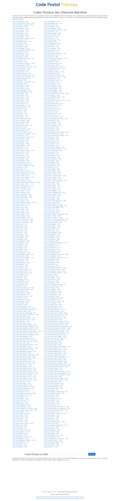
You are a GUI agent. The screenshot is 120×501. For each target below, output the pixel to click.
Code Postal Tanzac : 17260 (20, 415)
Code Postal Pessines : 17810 (52, 279)
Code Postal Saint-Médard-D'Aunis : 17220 (55, 353)
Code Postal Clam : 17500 (19, 110)
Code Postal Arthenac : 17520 (20, 36)
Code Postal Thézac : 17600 (51, 420)
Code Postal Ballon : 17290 (19, 46)
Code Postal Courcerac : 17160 (52, 122)
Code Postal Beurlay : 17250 (51, 55)
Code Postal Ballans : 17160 (51, 45)
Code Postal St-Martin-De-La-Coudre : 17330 (24, 408)
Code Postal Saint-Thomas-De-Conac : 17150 (24, 380)
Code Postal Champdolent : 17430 (53, 92)
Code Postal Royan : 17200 (19, 304)
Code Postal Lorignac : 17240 (52, 226)
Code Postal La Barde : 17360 (52, 170)
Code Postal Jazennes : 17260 (52, 165)
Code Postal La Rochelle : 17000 (21, 187)
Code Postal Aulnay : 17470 (19, 40)
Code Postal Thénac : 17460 (20, 420)
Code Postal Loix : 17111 (19, 224)
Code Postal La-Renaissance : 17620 (22, 197)
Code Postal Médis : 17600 (51, 241)
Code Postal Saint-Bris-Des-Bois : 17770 (55, 309)
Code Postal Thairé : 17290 (51, 418)
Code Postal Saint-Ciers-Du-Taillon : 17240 (55, 313)
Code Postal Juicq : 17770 (51, 167)
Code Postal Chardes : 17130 (20, 95)
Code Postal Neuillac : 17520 (20, 266)
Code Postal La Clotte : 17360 (20, 175)
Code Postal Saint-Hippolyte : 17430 (22, 336)
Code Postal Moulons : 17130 (20, 261)
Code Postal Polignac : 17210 (20, 284)
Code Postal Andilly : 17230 (19, 26)
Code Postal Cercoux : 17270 (51, 83)
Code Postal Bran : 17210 (51, 70)
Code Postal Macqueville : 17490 (52, 232)
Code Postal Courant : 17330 (51, 120)
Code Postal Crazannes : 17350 (20, 130)
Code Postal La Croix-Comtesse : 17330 (23, 177)
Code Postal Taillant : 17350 (51, 412)
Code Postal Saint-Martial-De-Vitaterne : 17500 (25, 348)
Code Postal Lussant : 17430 (51, 231)
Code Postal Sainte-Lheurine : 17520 (53, 385)
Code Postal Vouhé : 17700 (19, 447)
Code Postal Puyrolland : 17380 (52, 294)
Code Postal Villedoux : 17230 (52, 437)
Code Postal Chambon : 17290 (20, 88)
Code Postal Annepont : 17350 (52, 28)
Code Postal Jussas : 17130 (19, 169)
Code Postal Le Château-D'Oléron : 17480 (23, 202)
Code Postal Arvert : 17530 (51, 36)
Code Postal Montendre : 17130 (52, 251)
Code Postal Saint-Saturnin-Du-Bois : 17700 (24, 368)
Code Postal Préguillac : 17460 (52, 289)
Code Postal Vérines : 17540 (20, 433)
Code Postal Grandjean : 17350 (20, 160)
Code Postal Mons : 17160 (19, 251)
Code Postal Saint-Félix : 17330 (20, 321)
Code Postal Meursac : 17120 (52, 244)
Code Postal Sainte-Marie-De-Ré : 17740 (23, 386)
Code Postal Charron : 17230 (51, 95)
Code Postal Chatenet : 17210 (20, 98)
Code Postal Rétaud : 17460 (51, 296)
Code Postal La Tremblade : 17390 (21, 189)
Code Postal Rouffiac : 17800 (20, 303)
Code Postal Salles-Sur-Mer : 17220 (22, 395)
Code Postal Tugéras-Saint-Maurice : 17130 (55, 425)
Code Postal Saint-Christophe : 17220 (54, 311)
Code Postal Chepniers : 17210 (20, 102)
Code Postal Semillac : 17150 (20, 398)
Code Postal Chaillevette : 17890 (52, 87)
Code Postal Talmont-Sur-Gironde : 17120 (55, 413)
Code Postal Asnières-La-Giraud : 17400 (23, 38)
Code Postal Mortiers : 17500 (20, 259)
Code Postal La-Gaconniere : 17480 (22, 195)
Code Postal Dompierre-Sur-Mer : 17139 (23, 137)
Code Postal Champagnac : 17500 (21, 90)
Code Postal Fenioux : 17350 (51, 145)
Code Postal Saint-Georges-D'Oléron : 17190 (56, 324)
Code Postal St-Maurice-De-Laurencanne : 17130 (57, 408)
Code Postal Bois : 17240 (19, 60)
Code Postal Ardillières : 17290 (20, 35)
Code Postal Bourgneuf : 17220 (20, 68)
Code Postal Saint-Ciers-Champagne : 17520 (24, 313)
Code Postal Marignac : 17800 (20, 236)
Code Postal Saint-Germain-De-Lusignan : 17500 (57, 329)
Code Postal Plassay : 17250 (51, 283)
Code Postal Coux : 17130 (19, 127)
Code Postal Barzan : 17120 (51, 46)
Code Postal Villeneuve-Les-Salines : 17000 (24, 440)
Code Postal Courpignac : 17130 (52, 125)
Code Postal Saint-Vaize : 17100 (21, 381)
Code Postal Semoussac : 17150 (52, 398)
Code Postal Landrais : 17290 (52, 199)
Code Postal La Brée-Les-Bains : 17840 (23, 172)
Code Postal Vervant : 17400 (51, 433)
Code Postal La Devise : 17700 (52, 177)
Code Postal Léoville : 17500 (51, 212)
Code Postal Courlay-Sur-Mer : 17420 (22, 125)
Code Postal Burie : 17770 (19, 80)
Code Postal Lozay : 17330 (19, 229)
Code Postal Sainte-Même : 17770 (53, 386)
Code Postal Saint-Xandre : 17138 (21, 383)
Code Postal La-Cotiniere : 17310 (53, 194)
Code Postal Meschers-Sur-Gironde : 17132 (55, 242)
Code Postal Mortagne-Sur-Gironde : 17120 (55, 257)
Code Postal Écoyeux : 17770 (20, 140)
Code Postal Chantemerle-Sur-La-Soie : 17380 (56, 93)
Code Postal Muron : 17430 (51, 261)
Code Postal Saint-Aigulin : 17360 (53, 306)
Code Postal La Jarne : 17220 (20, 184)
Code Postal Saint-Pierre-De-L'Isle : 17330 (23, 363)
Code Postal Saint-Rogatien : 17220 (22, 366)
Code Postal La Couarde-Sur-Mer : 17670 (55, 175)
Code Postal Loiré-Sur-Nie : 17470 (53, 222)
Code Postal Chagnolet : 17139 (52, 85)
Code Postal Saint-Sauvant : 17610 (53, 368)
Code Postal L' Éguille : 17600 (52, 169)
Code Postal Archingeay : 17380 (52, 33)
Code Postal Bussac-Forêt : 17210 (53, 80)
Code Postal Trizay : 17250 (19, 425)
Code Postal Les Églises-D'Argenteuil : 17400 (56, 214)
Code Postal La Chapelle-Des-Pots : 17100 (23, 174)
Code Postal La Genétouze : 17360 (21, 180)
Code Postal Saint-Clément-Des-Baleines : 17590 (25, 314)
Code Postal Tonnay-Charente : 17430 (22, 423)
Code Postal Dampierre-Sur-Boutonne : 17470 (56, 132)
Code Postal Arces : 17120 (51, 31)
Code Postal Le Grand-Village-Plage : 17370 (55, 206)
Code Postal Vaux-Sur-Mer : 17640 (21, 430)
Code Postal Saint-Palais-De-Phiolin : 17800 (24, 358)
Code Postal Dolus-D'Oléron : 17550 (53, 134)
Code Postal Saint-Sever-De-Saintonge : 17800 (56, 371)
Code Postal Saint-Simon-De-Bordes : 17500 (24, 375)
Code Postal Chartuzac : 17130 (20, 97)
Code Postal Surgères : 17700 (20, 412)
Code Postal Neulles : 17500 (51, 266)
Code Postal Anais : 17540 (51, 25)
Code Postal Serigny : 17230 (51, 400)
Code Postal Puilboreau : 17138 (52, 291)
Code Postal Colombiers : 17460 (52, 113)
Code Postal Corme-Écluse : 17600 (53, 117)
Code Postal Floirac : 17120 (19, 149)
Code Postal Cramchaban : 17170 (21, 129)
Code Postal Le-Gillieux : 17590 (20, 212)
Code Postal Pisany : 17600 (51, 281)
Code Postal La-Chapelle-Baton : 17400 (54, 192)
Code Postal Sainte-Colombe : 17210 (54, 383)
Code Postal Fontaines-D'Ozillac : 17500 (23, 150)
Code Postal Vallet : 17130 (19, 427)
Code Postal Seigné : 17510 (51, 396)
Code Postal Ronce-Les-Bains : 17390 (54, 301)
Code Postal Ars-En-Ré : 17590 (52, 35)
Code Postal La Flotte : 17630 (20, 179)
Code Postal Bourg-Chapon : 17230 (53, 67)
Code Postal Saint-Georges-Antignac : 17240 (24, 324)
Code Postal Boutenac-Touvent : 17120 (54, 68)
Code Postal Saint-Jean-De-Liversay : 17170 (55, 338)
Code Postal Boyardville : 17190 (21, 70)
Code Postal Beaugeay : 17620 (52, 48)
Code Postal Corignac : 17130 (20, 117)
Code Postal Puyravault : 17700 (20, 294)
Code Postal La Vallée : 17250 (52, 189)
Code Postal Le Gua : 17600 (20, 207)
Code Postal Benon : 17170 (51, 51)
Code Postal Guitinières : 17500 (20, 162)
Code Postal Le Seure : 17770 (20, 211)
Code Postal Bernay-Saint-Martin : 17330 (55, 53)
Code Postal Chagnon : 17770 (20, 87)
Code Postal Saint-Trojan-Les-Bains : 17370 (55, 380)
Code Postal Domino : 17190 (20, 135)
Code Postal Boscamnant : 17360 (53, 63)
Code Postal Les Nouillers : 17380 (53, 217)
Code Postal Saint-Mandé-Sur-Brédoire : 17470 (25, 345)
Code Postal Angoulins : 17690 (20, 28)
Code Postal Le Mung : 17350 (20, 209)
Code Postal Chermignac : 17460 (21, 105)
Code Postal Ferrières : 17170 (20, 147)
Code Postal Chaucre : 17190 (51, 98)
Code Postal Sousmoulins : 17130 (21, 406)
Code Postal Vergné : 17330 (51, 432)
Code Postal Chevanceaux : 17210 (21, 107)
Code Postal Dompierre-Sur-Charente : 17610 (56, 135)
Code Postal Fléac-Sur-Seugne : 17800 (54, 147)
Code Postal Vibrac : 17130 (19, 435)
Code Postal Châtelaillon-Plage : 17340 (54, 97)
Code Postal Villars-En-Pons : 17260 (53, 435)
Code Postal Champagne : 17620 (53, 90)
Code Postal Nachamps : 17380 (21, 262)
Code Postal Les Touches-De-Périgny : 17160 (56, 219)
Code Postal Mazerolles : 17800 (21, 241)
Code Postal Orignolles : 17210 (20, 274)
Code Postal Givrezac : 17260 (20, 159)
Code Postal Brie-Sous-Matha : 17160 (54, 75)
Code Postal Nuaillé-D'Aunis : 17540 (22, 273)
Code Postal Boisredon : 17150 (52, 60)
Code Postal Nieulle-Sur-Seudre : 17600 (54, 271)
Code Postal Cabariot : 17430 (52, 82)
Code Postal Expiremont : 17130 (21, 145)
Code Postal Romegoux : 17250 (21, 301)
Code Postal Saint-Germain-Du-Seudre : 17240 (25, 333)
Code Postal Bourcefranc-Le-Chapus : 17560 (24, 67)
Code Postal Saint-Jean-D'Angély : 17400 (55, 336)
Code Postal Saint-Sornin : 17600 (53, 376)
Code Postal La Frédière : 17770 (52, 179)
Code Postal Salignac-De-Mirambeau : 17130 (56, 391)
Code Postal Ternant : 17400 (20, 417)
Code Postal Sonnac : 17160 (51, 401)
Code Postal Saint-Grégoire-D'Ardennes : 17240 (56, 333)
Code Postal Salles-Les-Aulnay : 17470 (54, 393)
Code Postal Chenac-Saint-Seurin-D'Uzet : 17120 (57, 100)
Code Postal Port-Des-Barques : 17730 (23, 288)
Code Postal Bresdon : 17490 (20, 72)
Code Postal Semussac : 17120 (20, 400)
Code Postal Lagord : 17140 (51, 197)
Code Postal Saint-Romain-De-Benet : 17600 (56, 366)
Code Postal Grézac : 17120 (51, 160)
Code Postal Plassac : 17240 (20, 283)
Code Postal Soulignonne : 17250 (21, 405)
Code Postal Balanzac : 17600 (20, 45)
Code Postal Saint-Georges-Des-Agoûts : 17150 (25, 328)
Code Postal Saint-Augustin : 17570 (53, 308)
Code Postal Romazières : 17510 (52, 299)
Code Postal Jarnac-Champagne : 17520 (23, 165)
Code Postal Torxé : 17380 (51, 423)
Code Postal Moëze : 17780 (19, 249)
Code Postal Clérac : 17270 (19, 112)
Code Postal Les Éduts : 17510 (20, 214)
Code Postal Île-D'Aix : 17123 (51, 164)
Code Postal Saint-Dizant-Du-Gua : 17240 (23, 319)
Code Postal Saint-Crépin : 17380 (21, 316)
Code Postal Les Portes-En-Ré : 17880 (22, 219)
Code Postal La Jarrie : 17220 (51, 184)
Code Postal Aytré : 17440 (19, 43)
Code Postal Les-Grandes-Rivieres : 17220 (55, 221)
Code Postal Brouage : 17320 (52, 78)
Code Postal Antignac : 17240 (20, 31)
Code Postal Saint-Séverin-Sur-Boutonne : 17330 (25, 373)
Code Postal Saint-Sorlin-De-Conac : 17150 (24, 376)
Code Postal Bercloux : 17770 (20, 53)
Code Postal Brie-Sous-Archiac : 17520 (22, 75)
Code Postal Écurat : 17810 (51, 140)
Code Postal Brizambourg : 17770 (21, 78)
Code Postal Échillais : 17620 (51, 139)
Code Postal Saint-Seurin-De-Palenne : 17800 (24, 371)
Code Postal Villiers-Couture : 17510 (53, 442)
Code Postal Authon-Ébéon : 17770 (21, 41)
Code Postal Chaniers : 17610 (20, 93)
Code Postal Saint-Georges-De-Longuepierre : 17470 (58, 326)
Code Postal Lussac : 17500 (19, 231)
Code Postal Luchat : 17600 (51, 229)
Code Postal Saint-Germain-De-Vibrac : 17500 (56, 331)
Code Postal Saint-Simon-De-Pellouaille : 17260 (56, 375)
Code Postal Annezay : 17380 (20, 30)
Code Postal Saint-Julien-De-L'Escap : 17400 (24, 340)
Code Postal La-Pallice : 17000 (52, 195)
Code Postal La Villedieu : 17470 (52, 190)
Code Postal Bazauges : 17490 (20, 48)
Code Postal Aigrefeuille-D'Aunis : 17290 (23, 23)
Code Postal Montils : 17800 (51, 252)
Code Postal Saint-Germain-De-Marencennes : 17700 (26, 331)
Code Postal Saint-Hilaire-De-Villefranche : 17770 (25, 334)
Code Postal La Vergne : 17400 (20, 190)
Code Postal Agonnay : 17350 (20, 21)
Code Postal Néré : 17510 (51, 264)
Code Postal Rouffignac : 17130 (52, 303)
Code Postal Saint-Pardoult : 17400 (21, 360)
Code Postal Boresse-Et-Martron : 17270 (23, 63)
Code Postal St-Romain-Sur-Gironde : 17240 (56, 410)
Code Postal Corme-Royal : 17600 (21, 118)
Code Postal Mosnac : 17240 (51, 259)
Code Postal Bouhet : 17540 (51, 65)
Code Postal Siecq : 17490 (19, 401)
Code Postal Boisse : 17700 (19, 62)
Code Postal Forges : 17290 (51, 152)
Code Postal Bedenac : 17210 (52, 50)
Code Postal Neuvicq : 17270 (20, 268)
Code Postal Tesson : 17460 (51, 417)
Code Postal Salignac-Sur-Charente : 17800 (24, 393)
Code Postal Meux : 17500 (19, 246)
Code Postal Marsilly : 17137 (20, 237)
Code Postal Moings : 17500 (51, 249)
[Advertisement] (60, 475)
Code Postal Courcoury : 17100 (52, 123)
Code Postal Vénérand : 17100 (52, 430)
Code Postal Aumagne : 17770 (52, 40)
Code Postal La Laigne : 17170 (52, 185)
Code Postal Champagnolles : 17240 (22, 92)
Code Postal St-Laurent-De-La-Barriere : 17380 (56, 406)
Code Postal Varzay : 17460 (51, 428)
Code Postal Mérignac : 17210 (20, 242)
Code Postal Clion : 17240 (51, 112)
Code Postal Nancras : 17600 (52, 262)
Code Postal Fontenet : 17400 (20, 152)
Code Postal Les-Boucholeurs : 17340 (22, 221)
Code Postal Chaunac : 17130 (20, 100)
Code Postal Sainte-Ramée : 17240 (53, 388)
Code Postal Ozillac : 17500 (19, 276)
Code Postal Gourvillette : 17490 (52, 159)
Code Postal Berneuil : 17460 (20, 55)
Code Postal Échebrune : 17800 (20, 139)
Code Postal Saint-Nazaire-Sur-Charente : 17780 (25, 355)
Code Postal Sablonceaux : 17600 (53, 304)
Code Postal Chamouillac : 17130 (53, 88)
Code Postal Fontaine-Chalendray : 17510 (55, 149)
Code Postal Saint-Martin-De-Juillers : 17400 (24, 351)
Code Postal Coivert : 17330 (20, 113)
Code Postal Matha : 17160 (19, 239)
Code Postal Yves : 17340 (51, 447)
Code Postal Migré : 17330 (51, 246)
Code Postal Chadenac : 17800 (20, 85)
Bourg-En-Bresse (41, 497)
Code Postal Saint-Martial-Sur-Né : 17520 (55, 348)
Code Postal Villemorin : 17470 (20, 438)
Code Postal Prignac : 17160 (20, 291)
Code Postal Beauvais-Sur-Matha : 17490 (23, 50)
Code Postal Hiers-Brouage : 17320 (22, 164)
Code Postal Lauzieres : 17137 (20, 201)
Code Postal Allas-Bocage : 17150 (53, 23)
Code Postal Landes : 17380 (20, 199)
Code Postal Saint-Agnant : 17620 (21, 306)
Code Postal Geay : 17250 (51, 154)
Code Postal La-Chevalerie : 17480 (21, 194)
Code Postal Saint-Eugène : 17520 (53, 319)
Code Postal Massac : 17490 (51, 237)
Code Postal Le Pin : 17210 (51, 209)
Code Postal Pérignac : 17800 (52, 278)
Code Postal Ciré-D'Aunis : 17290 (53, 108)
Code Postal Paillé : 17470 (51, 276)
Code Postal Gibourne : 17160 (52, 157)
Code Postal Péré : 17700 (19, 278)
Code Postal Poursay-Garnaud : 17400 (22, 289)
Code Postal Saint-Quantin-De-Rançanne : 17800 (57, 365)
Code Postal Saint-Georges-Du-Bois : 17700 (24, 329)
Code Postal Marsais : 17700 (51, 236)
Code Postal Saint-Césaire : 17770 (21, 311)
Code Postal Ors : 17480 (50, 274)
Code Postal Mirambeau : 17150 (52, 247)
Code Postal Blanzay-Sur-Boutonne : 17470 (55, 58)
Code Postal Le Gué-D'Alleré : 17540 (53, 207)
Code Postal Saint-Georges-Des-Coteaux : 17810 (57, 328)
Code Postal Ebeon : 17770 (51, 137)
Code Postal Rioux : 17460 (19, 298)
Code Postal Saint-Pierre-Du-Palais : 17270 (55, 363)
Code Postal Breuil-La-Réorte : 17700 (54, 72)
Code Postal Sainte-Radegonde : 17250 (23, 388)
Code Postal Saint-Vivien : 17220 (52, 381)
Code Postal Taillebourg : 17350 (21, 413)
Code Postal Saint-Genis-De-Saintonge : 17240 (56, 323)
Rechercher (91, 454)
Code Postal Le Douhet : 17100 (20, 204)
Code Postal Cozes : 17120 (51, 127)
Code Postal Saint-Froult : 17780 (21, 323)
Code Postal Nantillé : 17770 (20, 264)
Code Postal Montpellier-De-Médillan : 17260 (56, 254)
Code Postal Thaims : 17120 (20, 418)
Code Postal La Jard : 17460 (51, 182)
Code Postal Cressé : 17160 (51, 130)
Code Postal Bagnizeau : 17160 (52, 43)
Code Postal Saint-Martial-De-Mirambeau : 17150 (57, 346)
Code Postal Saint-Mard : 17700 (52, 345)
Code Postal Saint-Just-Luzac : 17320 (54, 340)
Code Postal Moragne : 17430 (52, 256)
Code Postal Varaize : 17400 (20, 428)
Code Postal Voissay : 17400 (51, 445)
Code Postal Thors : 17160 (19, 422)
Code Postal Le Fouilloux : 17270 (53, 204)
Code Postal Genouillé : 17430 (52, 155)
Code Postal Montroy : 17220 (20, 256)
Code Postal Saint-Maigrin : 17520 (53, 343)
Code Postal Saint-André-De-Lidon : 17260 (23, 308)
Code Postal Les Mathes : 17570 (21, 217)
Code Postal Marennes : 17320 (52, 234)
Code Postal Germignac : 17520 (21, 157)
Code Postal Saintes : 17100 (51, 390)
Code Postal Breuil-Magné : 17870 (21, 73)
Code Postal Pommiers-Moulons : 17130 (55, 284)
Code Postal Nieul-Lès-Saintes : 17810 (54, 269)
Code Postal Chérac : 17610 (51, 102)
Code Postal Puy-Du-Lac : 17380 (21, 293)
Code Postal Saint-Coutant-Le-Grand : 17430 (56, 314)
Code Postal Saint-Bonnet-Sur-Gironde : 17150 (25, 309)
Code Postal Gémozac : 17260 (20, 155)
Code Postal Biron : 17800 (51, 57)
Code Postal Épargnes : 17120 (20, 142)
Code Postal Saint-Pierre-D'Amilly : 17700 (55, 360)
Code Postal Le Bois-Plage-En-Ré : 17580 (55, 201)
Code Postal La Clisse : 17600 (52, 174)
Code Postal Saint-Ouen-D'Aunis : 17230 (55, 355)
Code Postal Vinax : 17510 (19, 443)
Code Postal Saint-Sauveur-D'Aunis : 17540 (24, 370)
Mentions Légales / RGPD (49, 492)
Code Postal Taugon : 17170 (51, 415)
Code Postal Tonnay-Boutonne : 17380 (54, 422)
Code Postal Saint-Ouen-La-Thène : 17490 (23, 356)
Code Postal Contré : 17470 (51, 115)
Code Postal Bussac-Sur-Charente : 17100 (23, 82)
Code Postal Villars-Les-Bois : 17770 (22, 437)
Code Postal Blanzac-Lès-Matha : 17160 (23, 58)
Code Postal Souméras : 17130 (52, 405)
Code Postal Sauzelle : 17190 (20, 396)
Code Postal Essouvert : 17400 (20, 144)
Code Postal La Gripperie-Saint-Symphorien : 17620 (26, 182)
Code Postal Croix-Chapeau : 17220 (22, 132)
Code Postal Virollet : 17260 (51, 443)
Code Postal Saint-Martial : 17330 (21, 346)
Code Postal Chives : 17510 (51, 107)
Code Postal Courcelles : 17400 (20, 122)
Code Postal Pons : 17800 (19, 286)
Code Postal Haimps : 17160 (51, 162)
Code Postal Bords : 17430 (51, 62)
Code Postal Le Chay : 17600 (51, 202)
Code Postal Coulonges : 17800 (20, 120)
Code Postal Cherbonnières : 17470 (53, 103)
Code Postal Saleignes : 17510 (20, 391)
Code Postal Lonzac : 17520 (20, 226)
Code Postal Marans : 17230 (20, 234)
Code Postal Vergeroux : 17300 (20, 432)
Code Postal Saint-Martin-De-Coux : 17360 (55, 350)
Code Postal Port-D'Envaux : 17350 (53, 286)
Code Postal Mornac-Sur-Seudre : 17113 (23, 257)
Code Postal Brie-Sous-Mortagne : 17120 (23, 77)
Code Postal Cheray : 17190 (19, 103)
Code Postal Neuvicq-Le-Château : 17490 (55, 268)
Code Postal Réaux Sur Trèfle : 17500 (22, 296)
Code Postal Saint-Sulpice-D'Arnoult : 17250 (24, 378)
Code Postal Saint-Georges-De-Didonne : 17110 (25, 326)
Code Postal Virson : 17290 (19, 445)
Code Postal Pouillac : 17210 (51, 288)
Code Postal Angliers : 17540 (51, 26)
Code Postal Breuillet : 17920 (51, 73)
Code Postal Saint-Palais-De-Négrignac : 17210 (56, 356)
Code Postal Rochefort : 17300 (20, 299)
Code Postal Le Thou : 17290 (52, 211)
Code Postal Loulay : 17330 (19, 227)
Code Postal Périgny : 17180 (20, 279)
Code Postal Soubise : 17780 (20, 403)
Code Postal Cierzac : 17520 (20, 108)
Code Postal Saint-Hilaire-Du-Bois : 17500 (55, 334)
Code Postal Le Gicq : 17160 (20, 206)
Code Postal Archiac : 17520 (20, 33)
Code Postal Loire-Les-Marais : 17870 (22, 222)
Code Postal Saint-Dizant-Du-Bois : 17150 (55, 318)
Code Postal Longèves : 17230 (52, 224)
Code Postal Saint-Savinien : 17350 (53, 370)
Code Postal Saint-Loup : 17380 (21, 343)
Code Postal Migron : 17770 (20, 247)
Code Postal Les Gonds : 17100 (52, 216)
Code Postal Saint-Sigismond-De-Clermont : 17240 (57, 373)
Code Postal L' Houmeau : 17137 (21, 170)
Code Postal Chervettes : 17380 (52, 105)
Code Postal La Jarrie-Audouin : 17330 (22, 185)
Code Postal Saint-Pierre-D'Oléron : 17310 (23, 361)
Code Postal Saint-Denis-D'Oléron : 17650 (23, 318)
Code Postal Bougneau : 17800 (20, 65)
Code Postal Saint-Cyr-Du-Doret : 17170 (54, 316)
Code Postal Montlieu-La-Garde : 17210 (23, 254)
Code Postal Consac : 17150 (20, 115)
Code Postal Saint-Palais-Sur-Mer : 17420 (55, 358)
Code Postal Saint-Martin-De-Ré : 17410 (54, 351)
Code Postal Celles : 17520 (19, 83)
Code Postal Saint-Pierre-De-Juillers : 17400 (55, 361)
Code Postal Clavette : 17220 (51, 110)
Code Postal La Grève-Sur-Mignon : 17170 (55, 180)
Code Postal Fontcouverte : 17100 (53, 150)
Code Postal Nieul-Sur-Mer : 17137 (21, 271)
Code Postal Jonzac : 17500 (19, 167)
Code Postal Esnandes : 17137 (52, 142)
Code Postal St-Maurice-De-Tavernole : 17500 (24, 410)
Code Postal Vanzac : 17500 (51, 427)
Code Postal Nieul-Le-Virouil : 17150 (22, 269)
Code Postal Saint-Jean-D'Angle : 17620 (23, 338)
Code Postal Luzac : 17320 (19, 232)
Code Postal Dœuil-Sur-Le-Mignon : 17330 (23, 134)
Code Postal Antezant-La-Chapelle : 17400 (55, 30)
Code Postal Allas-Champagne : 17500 (22, 25)
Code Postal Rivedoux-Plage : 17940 (53, 298)
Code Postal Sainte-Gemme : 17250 (22, 385)
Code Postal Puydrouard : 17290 (52, 293)
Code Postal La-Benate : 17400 (20, 192)
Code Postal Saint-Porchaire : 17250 (22, 365)
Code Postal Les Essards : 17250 (21, 216)
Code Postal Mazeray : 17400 (52, 239)
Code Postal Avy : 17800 (50, 41)
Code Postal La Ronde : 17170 (52, 187)
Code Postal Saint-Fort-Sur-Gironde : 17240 (55, 321)
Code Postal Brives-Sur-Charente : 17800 (55, 77)
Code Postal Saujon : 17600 (51, 395)
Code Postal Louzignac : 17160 (52, 227)
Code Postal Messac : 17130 (20, 244)
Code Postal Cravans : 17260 (51, 129)
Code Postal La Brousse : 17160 (52, 172)
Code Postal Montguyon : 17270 (21, 252)
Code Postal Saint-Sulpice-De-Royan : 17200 (56, 378)
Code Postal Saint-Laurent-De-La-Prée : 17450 (25, 341)
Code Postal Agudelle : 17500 (52, 21)
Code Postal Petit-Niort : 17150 (20, 281)
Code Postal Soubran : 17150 (52, 403)
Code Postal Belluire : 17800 (20, 51)
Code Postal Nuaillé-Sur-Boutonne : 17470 (55, 273)
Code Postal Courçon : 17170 (20, 123)
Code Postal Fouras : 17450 (19, 154)
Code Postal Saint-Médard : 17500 (21, 353)
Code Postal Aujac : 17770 (51, 38)
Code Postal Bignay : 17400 (19, 57)
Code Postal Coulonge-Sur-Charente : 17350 (56, 118)
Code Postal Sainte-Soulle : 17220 (21, 390)
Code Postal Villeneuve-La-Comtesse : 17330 (56, 438)
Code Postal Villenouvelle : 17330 (53, 440)
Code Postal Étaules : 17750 (51, 144)
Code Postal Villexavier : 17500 (20, 442)
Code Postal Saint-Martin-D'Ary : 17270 (23, 350)
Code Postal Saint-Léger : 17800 (52, 341)
